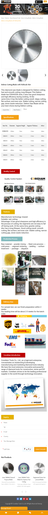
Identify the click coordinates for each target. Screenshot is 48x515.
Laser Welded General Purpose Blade (8, 478)
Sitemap (40, 503)
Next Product (17, 109)
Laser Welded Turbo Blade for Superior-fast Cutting (24, 479)
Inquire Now (6, 109)
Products (7, 18)
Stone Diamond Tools (15, 18)
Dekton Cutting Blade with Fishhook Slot (11, 20)
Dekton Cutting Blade (37, 18)
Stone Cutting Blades (26, 18)
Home (2, 18)
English (38, 2)
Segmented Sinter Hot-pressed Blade (39, 478)
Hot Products (6, 457)
